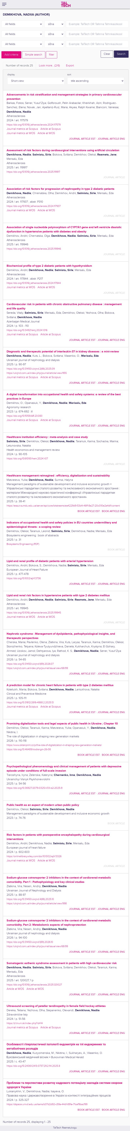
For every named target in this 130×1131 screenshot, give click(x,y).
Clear (107, 54)
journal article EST (82, 138)
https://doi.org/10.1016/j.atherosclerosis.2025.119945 (34, 612)
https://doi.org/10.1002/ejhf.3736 (24, 578)
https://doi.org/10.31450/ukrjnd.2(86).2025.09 (31, 368)
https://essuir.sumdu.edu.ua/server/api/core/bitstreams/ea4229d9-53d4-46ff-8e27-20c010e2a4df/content (63, 505)
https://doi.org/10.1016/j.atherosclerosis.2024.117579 (34, 124)
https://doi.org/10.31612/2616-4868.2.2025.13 (30, 702)
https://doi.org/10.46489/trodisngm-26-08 (29, 749)
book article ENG (113, 511)
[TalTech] (66, 4)
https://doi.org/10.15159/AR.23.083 (24, 415)
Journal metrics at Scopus (22, 129)
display (11, 74)
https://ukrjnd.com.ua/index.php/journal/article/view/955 (37, 373)
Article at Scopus (50, 129)
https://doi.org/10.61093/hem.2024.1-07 (27, 458)
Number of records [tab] (19, 65)
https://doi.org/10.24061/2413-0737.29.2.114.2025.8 (33, 1065)
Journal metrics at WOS (21, 133)
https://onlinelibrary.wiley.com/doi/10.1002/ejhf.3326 (34, 856)
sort (69, 74)
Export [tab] (70, 65)
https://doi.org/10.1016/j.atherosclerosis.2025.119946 (34, 248)
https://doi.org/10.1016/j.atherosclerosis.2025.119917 (33, 171)
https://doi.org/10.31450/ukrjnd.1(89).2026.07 (30, 663)
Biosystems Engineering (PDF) (23, 544)
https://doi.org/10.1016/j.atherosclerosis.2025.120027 (34, 984)
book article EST (89, 511)
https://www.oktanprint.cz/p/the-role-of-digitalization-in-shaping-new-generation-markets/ (54, 745)
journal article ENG (111, 138)
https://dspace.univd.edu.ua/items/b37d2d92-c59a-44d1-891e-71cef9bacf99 (47, 1104)
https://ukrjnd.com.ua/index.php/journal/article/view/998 (37, 903)
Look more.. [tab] (49, 65)
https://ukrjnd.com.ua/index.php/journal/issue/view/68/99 (37, 668)
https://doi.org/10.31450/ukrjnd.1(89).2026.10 (30, 942)
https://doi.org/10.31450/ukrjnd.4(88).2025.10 (30, 899)
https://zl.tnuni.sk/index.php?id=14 (25, 1023)
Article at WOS (46, 133)
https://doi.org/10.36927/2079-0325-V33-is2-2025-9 (34, 787)
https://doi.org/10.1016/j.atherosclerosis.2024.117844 (34, 283)
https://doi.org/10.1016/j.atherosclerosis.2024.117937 (34, 206)
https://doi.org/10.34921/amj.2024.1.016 (27, 330)
